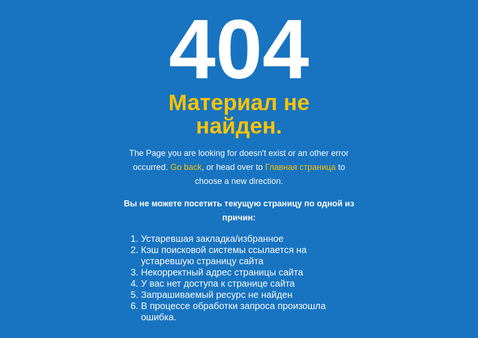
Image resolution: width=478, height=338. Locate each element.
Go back (186, 167)
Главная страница (300, 167)
